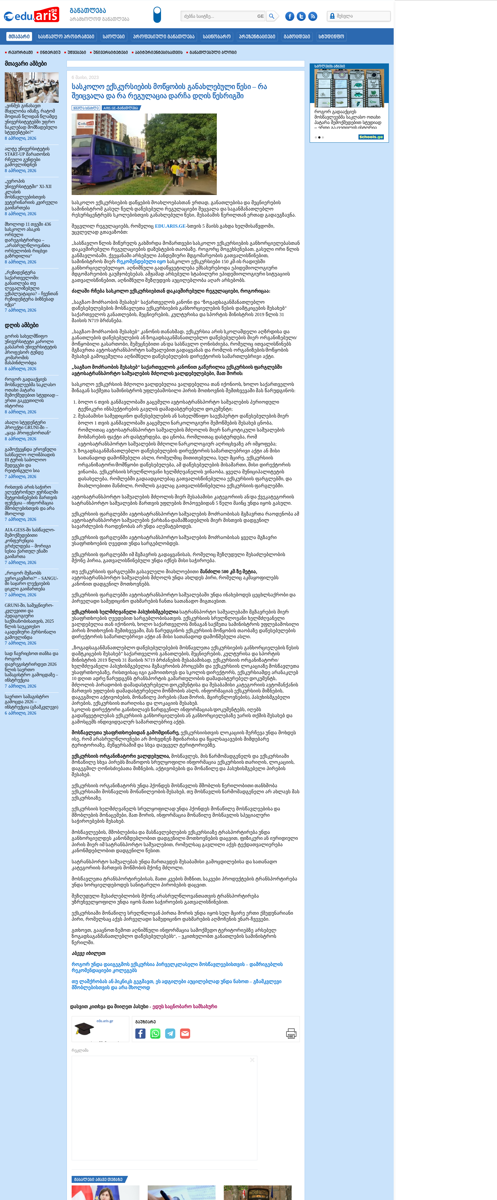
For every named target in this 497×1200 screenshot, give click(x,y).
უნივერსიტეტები (109, 53)
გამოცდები (297, 37)
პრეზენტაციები (257, 37)
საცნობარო (217, 37)
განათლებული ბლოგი (211, 53)
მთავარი (19, 37)
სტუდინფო (331, 37)
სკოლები (114, 37)
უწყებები (75, 53)
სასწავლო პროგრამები (66, 37)
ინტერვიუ (49, 53)
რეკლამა (80, 1050)
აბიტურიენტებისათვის (157, 53)
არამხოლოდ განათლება (90, 19)
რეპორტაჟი (19, 53)
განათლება (88, 11)
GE (260, 16)
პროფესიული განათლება (164, 37)
